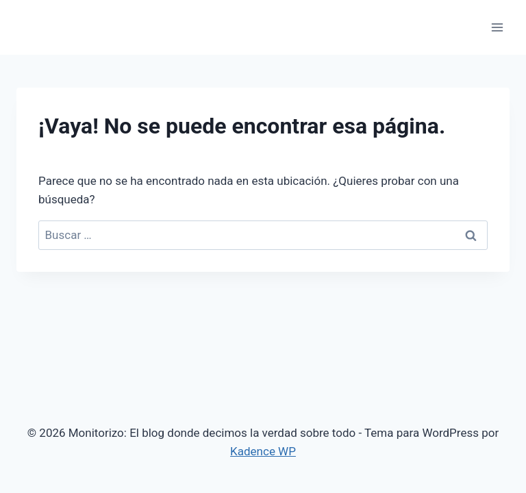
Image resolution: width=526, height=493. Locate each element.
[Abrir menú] (497, 27)
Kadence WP (263, 451)
